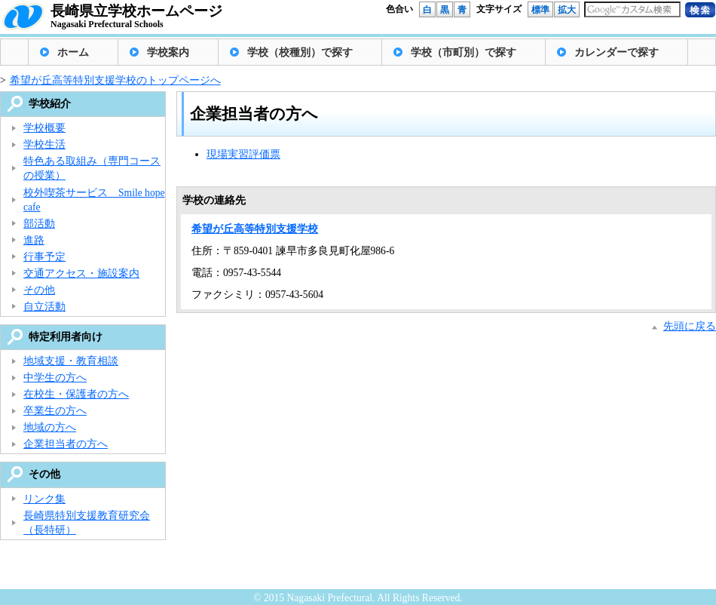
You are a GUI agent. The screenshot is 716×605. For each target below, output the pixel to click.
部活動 (39, 223)
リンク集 (44, 499)
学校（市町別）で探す (463, 52)
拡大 (567, 10)
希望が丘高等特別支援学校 (254, 229)
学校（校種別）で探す (300, 52)
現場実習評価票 (243, 154)
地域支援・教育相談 (70, 361)
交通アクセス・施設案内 (81, 273)
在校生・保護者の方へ (76, 394)
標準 (540, 10)
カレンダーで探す (616, 52)
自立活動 (44, 306)
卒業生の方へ (55, 410)
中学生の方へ (55, 377)
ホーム (73, 52)
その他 (39, 290)
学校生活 (44, 144)
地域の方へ (49, 427)
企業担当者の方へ (65, 444)
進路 (33, 240)
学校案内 (168, 52)
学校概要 (44, 128)
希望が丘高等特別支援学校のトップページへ (115, 80)
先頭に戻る (689, 326)
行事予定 (44, 257)
